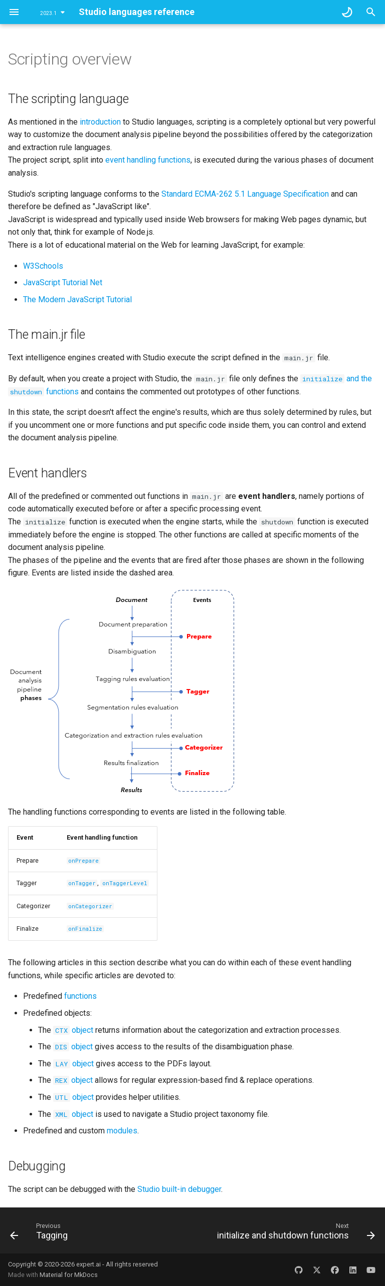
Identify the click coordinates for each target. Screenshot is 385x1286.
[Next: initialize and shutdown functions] (294, 1233)
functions (80, 996)
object (73, 1030)
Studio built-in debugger (179, 1189)
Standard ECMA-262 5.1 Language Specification (245, 194)
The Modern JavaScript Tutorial (77, 299)
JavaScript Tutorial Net (62, 282)
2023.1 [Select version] (48, 13)
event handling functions (147, 160)
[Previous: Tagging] (40, 1233)
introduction (100, 122)
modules (122, 1130)
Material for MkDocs (69, 1274)
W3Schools (43, 266)
